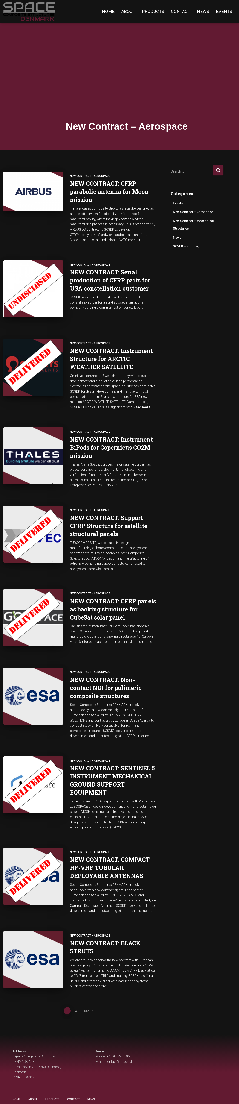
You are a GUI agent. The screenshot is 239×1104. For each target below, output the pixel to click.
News (203, 11)
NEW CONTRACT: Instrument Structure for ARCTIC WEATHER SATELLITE (111, 353)
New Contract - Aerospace (90, 176)
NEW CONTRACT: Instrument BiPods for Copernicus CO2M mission (111, 441)
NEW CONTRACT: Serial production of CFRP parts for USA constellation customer (110, 280)
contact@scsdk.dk (119, 1056)
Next (87, 995)
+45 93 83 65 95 (118, 1051)
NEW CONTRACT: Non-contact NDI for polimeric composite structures (106, 676)
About (128, 11)
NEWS (91, 1094)
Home (108, 11)
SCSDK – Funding (186, 246)
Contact (180, 11)
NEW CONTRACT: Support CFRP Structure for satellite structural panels (108, 519)
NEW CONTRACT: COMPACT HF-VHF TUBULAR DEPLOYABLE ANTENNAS (110, 856)
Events (224, 11)
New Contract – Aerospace (193, 212)
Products (153, 11)
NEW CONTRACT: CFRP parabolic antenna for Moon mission (109, 191)
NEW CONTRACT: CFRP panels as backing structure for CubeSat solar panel (113, 603)
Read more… (143, 401)
